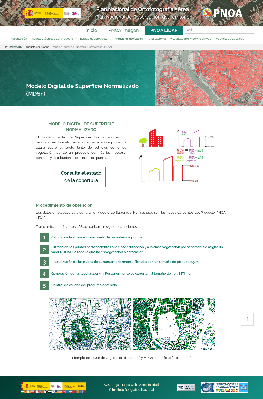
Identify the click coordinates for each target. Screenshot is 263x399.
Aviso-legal (112, 385)
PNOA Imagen (123, 30)
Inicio (91, 30)
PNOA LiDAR (164, 30)
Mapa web (129, 385)
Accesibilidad (149, 385)
